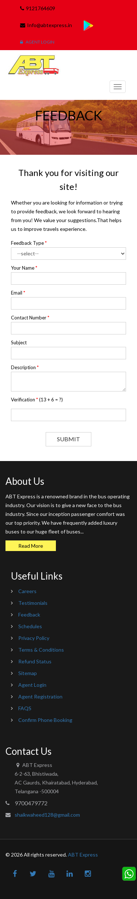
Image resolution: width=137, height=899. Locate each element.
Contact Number (30, 318)
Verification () (37, 399)
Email (18, 293)
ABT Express (83, 854)
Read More (30, 546)
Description (25, 367)
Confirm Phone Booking (45, 720)
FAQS (24, 708)
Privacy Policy (33, 638)
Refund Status (35, 661)
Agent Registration (40, 696)
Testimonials (32, 603)
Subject (19, 342)
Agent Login (37, 42)
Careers (27, 591)
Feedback (29, 614)
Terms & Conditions (41, 650)
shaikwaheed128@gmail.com (47, 815)
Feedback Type (29, 243)
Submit (68, 438)
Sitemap (27, 673)
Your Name (24, 268)
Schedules (30, 626)
